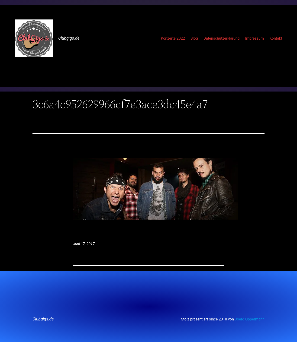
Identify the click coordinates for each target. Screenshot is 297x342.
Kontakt (275, 38)
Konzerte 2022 (173, 38)
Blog (194, 38)
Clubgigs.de (69, 38)
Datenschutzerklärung (221, 38)
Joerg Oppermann (250, 319)
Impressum (254, 38)
